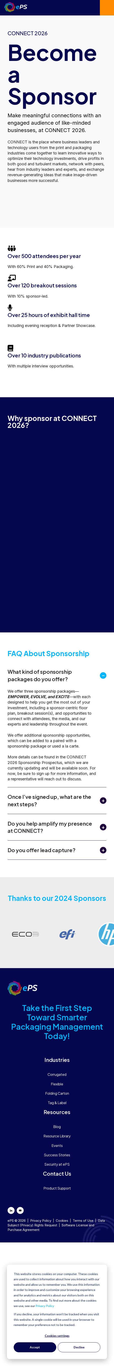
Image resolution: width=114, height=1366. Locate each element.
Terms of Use (83, 1221)
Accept (35, 1347)
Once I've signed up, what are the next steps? (49, 800)
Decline (79, 1347)
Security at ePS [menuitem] (57, 1164)
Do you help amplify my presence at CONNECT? (50, 827)
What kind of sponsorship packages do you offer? (40, 675)
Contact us (107, 8)
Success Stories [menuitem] (57, 1155)
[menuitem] (57, 1059)
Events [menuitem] (57, 1145)
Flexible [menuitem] (57, 1084)
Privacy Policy (45, 1306)
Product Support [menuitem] (57, 1188)
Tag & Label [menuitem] (57, 1102)
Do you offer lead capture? (41, 850)
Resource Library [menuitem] (57, 1136)
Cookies (62, 1221)
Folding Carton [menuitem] (57, 1093)
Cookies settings (57, 1336)
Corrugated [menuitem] (57, 1074)
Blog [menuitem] (57, 1126)
